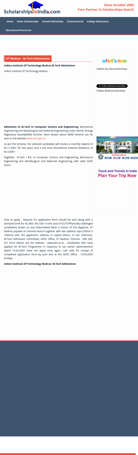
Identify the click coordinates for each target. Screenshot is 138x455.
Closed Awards (75, 21)
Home (10, 21)
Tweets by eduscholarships (111, 68)
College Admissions (98, 21)
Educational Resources (18, 30)
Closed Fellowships (52, 21)
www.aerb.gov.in (36, 138)
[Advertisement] (69, 45)
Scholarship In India (32, 7)
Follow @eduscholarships (110, 90)
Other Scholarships (27, 21)
